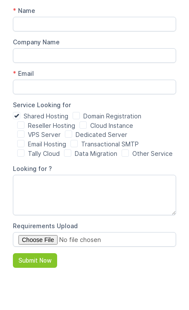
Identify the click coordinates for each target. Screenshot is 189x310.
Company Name (36, 42)
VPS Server (44, 134)
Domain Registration (112, 116)
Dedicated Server (101, 134)
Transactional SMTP (110, 144)
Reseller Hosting (51, 125)
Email (23, 73)
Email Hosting (47, 144)
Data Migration (96, 153)
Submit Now (35, 260)
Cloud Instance (111, 125)
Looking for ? (32, 168)
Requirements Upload (45, 225)
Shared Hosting (46, 116)
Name (24, 10)
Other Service (152, 153)
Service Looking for (43, 104)
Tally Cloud (44, 153)
